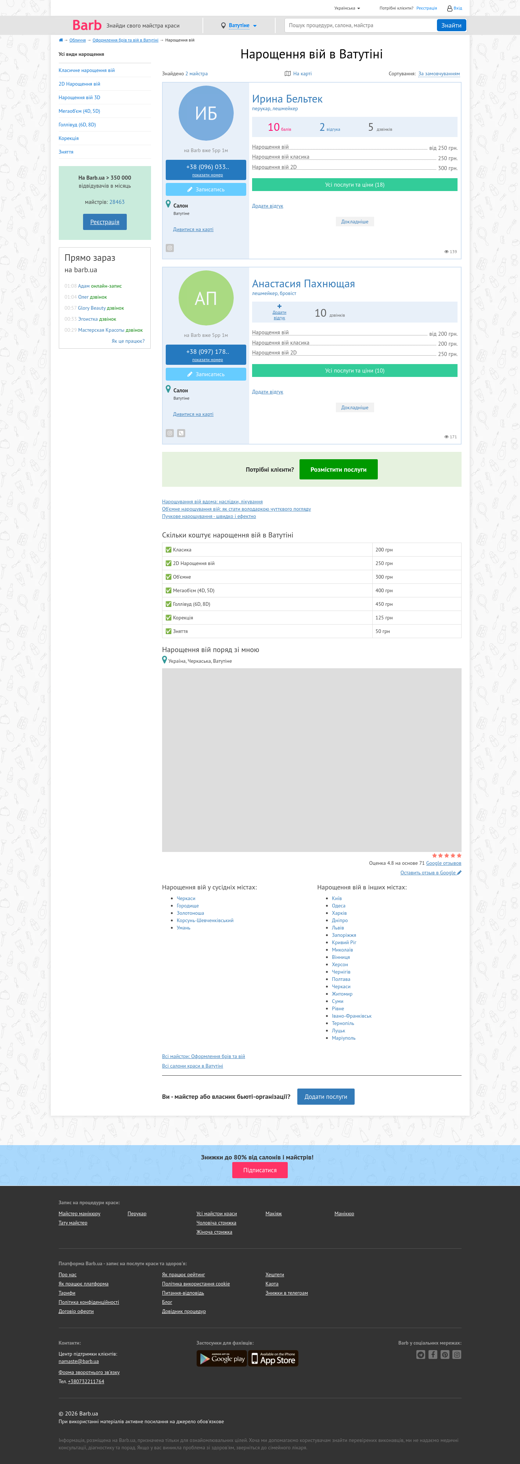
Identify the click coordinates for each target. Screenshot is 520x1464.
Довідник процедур (184, 1311)
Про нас (68, 1274)
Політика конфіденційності (89, 1302)
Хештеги (275, 1274)
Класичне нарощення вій (87, 70)
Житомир (342, 993)
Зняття (66, 151)
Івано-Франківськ (352, 1015)
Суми (337, 1001)
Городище (188, 905)
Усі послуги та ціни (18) (355, 184)
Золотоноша (190, 913)
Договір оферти (76, 1311)
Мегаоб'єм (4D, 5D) (79, 111)
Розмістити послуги (339, 469)
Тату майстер (73, 1222)
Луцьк (338, 1030)
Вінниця (341, 957)
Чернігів (341, 971)
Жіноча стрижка (214, 1232)
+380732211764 (86, 1381)
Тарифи (67, 1292)
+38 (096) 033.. (207, 170)
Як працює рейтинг (183, 1274)
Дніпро (340, 920)
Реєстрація (426, 8)
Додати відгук (267, 205)
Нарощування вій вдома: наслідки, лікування (212, 501)
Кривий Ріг (344, 942)
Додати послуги (326, 1097)
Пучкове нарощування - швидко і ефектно (209, 516)
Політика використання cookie (196, 1283)
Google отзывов (444, 863)
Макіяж (273, 1213)
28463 (117, 201)
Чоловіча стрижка (216, 1222)
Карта (272, 1283)
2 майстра (196, 73)
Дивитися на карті (193, 229)
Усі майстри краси (217, 1213)
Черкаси (186, 898)
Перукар (137, 1213)
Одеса (338, 905)
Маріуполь (343, 1038)
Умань (183, 927)
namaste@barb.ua (79, 1361)
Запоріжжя (344, 935)
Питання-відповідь (183, 1292)
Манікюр (344, 1213)
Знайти (451, 25)
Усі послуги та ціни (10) (355, 370)
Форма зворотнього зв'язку (89, 1372)
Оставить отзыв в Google (431, 872)
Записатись (206, 189)
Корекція (69, 138)
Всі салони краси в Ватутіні (192, 1065)
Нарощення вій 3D (80, 97)
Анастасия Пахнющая (355, 287)
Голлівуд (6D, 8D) (77, 124)
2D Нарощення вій (80, 83)
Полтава (341, 979)
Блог (167, 1302)
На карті (298, 73)
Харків (339, 913)
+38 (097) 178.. (207, 355)
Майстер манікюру (80, 1213)
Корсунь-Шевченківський (205, 920)
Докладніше (355, 221)
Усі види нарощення (81, 54)
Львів (338, 927)
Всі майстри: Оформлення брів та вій (203, 1056)
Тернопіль (343, 1023)
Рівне (338, 1008)
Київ (337, 898)
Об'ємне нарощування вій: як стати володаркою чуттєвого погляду (236, 509)
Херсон (340, 964)
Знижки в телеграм (287, 1292)
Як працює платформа (84, 1283)
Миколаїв (342, 949)
